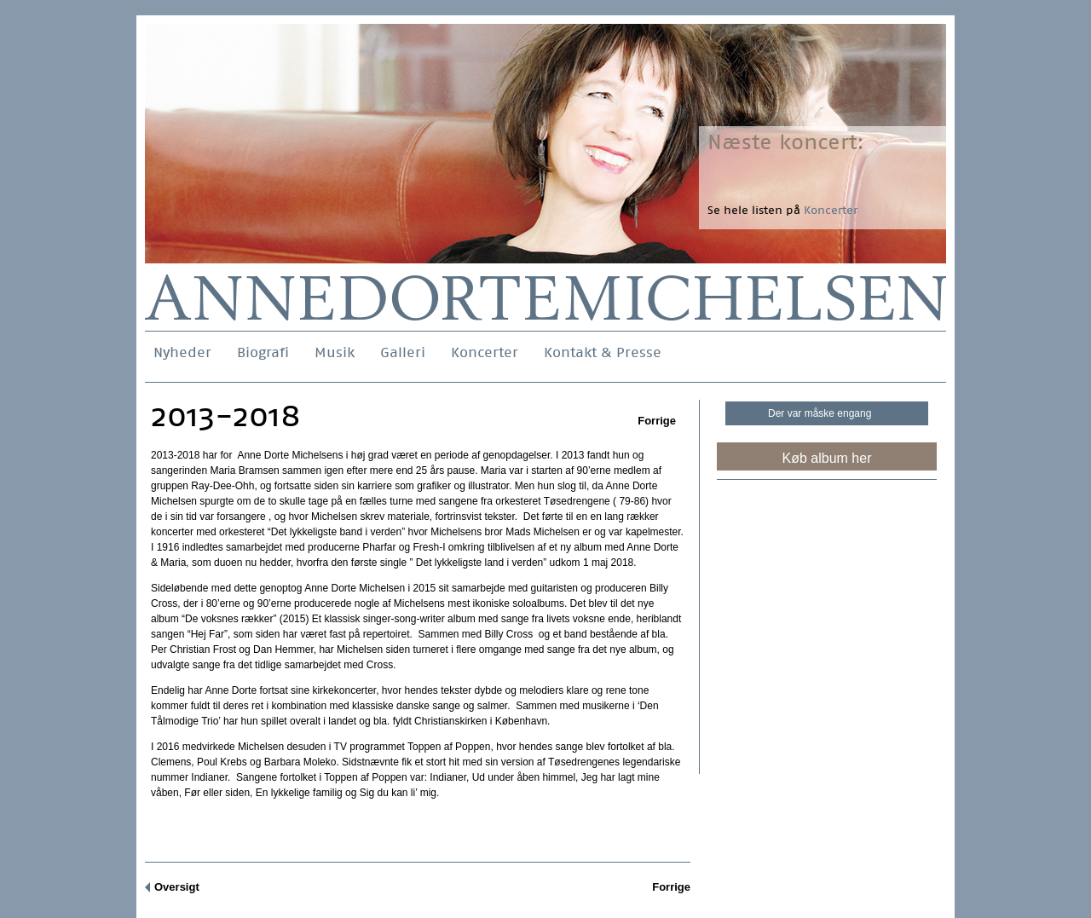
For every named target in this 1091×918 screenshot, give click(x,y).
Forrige (657, 420)
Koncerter (484, 352)
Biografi (263, 352)
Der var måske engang (819, 413)
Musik (335, 352)
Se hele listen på (782, 210)
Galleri (402, 352)
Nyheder (182, 352)
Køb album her (827, 458)
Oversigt (176, 886)
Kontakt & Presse (602, 352)
